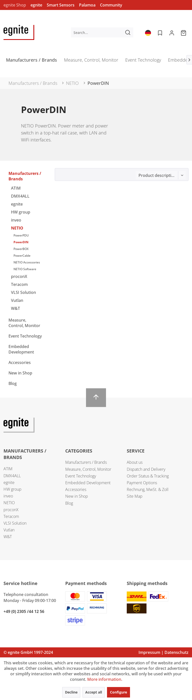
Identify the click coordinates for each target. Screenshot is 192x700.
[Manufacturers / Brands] (31, 61)
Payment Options (142, 482)
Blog (12, 383)
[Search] (127, 32)
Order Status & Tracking (148, 476)
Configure (118, 692)
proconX (19, 276)
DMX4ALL (20, 196)
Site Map (134, 496)
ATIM (16, 188)
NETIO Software (25, 269)
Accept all (93, 692)
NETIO (17, 228)
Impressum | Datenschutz (163, 652)
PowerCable (22, 255)
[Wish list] (159, 32)
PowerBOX (21, 249)
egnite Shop (15, 5)
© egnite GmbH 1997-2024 (28, 652)
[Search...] (102, 32)
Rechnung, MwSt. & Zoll (147, 489)
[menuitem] (102, 32)
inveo (16, 220)
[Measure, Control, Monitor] (91, 61)
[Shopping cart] (184, 32)
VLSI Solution (23, 292)
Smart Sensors (60, 5)
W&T (15, 308)
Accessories (19, 362)
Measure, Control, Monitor (24, 322)
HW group (20, 212)
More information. (104, 679)
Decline (71, 692)
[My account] (172, 32)
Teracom (19, 284)
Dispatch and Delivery (146, 469)
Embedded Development (21, 349)
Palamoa (87, 5)
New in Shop (20, 373)
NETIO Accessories (27, 262)
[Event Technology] (143, 61)
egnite (36, 5)
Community (111, 5)
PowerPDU (21, 235)
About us (134, 462)
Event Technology (25, 336)
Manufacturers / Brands (24, 176)
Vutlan (17, 300)
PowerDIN (21, 242)
